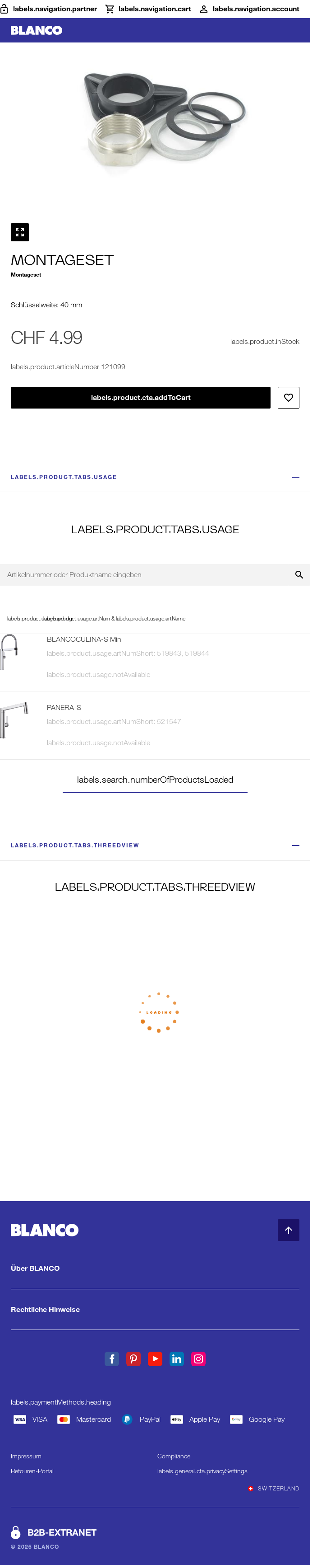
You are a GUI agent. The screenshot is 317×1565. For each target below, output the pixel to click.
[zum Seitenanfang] (288, 1230)
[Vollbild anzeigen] (20, 232)
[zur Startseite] (36, 30)
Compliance (173, 1456)
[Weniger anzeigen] (295, 477)
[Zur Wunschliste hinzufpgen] (288, 398)
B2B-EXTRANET (62, 1532)
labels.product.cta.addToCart (141, 397)
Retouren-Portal (32, 1471)
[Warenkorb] (147, 9)
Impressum (26, 1456)
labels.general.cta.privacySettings (202, 1471)
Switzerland (273, 1488)
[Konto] (248, 9)
